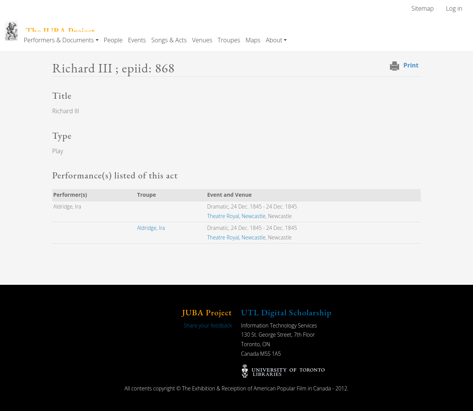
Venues (202, 40)
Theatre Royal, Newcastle (236, 216)
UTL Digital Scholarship (286, 312)
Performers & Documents (59, 40)
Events (137, 40)
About (274, 40)
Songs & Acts (169, 40)
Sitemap (422, 8)
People (113, 40)
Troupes (228, 40)
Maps (253, 40)
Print (411, 65)
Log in (454, 8)
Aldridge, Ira (151, 227)
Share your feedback (208, 325)
